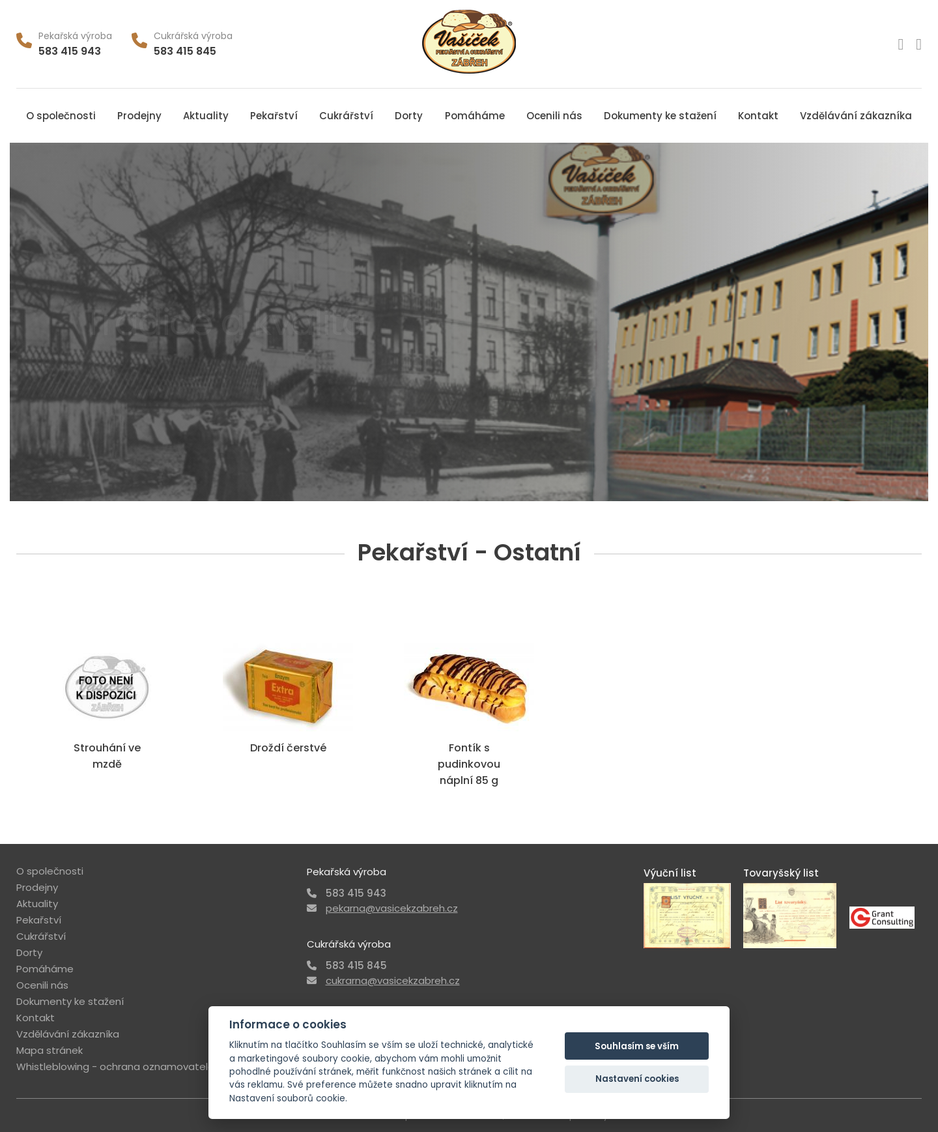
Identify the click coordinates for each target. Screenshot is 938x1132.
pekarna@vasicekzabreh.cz (392, 908)
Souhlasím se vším (637, 1046)
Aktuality (206, 116)
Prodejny (139, 116)
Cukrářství (346, 116)
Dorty (409, 116)
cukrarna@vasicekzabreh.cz (393, 980)
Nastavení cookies (637, 1079)
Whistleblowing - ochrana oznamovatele (115, 1066)
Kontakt (758, 116)
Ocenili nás (554, 116)
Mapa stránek (49, 1050)
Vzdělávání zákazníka (856, 116)
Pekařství (274, 116)
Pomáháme (475, 116)
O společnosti (61, 116)
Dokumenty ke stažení (660, 116)
